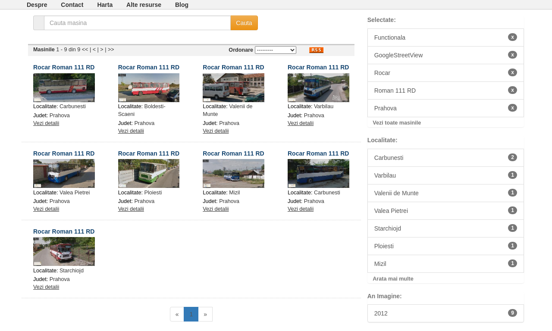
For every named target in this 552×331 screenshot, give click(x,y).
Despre (37, 4)
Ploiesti (153, 193)
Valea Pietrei (75, 193)
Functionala (445, 37)
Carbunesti (73, 106)
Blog (181, 4)
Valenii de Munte (445, 193)
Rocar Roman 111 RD (63, 67)
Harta (105, 4)
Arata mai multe (393, 279)
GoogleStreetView (445, 55)
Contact (72, 4)
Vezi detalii (46, 123)
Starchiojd (72, 271)
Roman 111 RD (445, 90)
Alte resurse (143, 4)
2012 (445, 313)
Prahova (60, 115)
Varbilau (323, 106)
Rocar (445, 72)
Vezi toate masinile (397, 123)
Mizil (234, 193)
